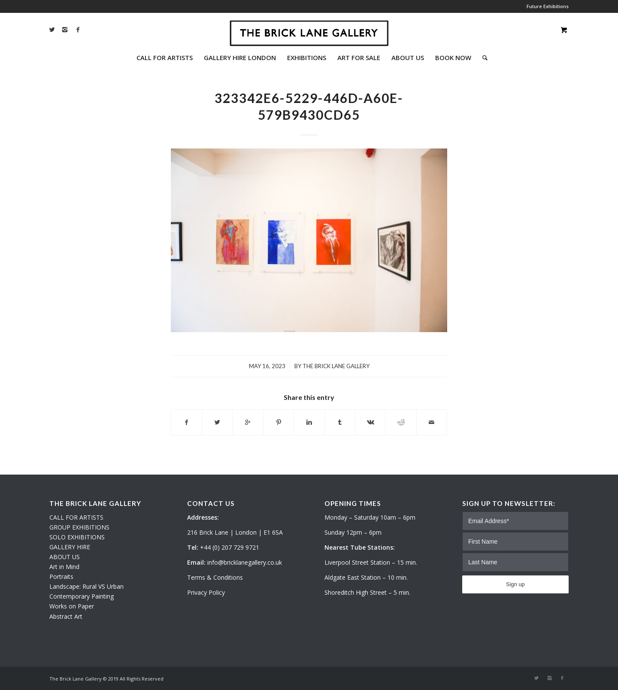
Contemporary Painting (81, 596)
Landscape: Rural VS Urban (86, 586)
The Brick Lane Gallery (336, 366)
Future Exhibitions (548, 6)
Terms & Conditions (215, 577)
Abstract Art (65, 616)
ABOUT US (64, 557)
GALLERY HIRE (69, 547)
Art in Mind (64, 567)
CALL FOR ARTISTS (76, 517)
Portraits (61, 576)
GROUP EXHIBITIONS (79, 527)
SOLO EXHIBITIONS (77, 537)
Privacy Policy (206, 592)
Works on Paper (71, 606)
